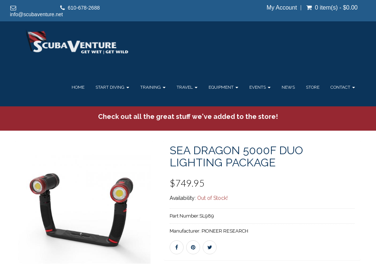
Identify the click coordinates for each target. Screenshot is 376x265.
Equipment (223, 87)
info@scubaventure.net (36, 14)
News (288, 87)
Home (78, 87)
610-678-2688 (84, 8)
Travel (187, 87)
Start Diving (112, 87)
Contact (342, 87)
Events (260, 87)
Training (153, 87)
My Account (282, 7)
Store (312, 87)
